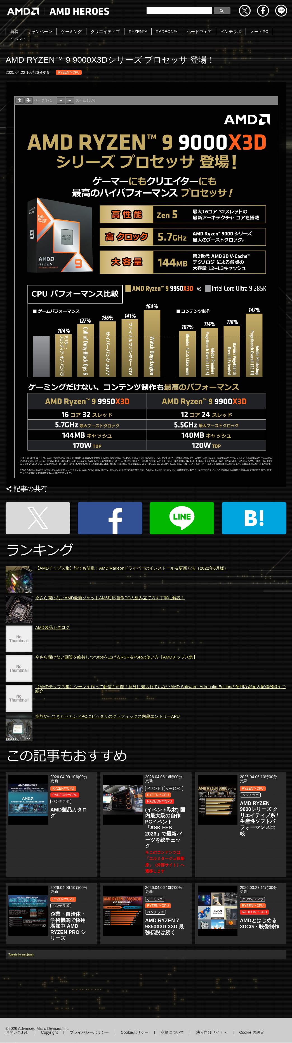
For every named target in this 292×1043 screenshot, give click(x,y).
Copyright (49, 1033)
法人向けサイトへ (211, 1033)
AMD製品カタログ (52, 658)
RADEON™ (167, 31)
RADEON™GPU (64, 795)
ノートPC (259, 31)
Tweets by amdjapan (21, 986)
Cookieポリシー (135, 1033)
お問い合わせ (17, 1033)
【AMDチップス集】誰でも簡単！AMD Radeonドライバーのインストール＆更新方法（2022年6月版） (131, 599)
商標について (172, 1033)
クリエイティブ (105, 31)
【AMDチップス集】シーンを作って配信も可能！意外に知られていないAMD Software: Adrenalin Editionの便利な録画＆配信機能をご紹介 (160, 720)
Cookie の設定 (251, 1033)
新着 (14, 31)
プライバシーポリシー (89, 1033)
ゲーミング (71, 31)
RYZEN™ (138, 31)
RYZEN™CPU (69, 72)
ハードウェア (199, 31)
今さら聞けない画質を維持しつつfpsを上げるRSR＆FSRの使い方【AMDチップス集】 (116, 688)
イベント (18, 38)
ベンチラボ (230, 31)
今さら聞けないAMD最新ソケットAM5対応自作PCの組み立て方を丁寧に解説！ (110, 629)
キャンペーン (39, 31)
